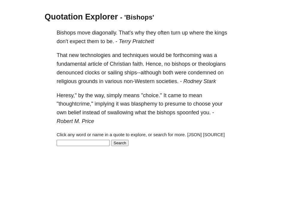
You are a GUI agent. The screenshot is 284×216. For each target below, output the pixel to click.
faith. (138, 64)
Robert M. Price (75, 121)
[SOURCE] (214, 134)
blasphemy (144, 104)
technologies (95, 55)
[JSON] (194, 134)
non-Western (139, 81)
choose (202, 104)
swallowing (120, 113)
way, (99, 95)
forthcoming (187, 55)
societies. (167, 81)
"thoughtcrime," (75, 104)
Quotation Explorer (81, 16)
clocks (92, 73)
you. (205, 113)
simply (114, 95)
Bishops (66, 33)
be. (110, 41)
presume (175, 104)
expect (77, 41)
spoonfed (188, 113)
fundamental (71, 64)
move (83, 33)
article (95, 64)
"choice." (151, 95)
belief (74, 113)
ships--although (142, 73)
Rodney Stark (199, 81)
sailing (115, 73)
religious (67, 81)
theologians (212, 64)
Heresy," (67, 95)
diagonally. (104, 33)
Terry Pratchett (136, 41)
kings (220, 33)
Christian (120, 64)
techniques (136, 55)
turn (175, 33)
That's (126, 33)
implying (104, 104)
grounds (88, 81)
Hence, (154, 64)
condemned (202, 73)
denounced (70, 73)
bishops (181, 64)
